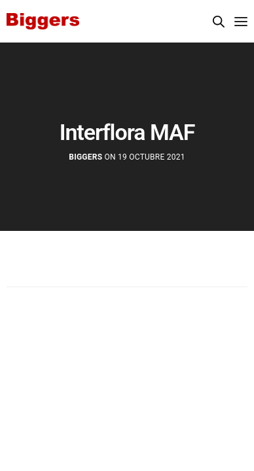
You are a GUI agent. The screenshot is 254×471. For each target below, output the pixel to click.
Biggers (85, 157)
